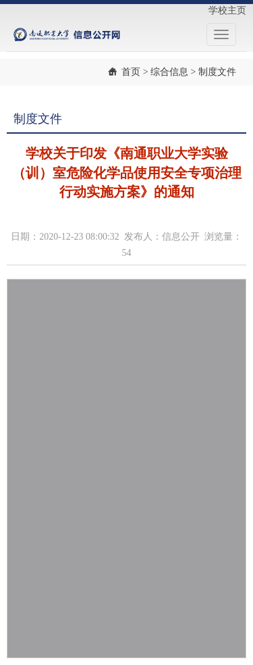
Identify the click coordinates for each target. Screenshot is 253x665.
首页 (130, 72)
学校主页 (227, 10)
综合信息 (169, 72)
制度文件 (217, 72)
